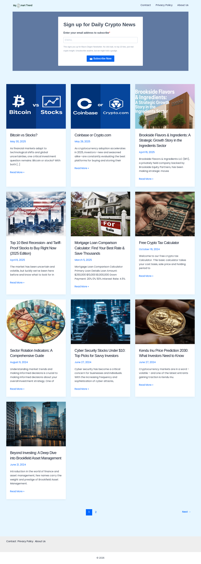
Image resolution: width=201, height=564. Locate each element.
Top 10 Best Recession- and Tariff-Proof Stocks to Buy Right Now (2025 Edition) (36, 248)
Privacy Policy (164, 5)
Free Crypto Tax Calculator (161, 243)
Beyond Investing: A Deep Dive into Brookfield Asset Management (36, 463)
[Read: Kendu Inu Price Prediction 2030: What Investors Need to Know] (165, 322)
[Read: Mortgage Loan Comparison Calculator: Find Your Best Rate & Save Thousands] (100, 214)
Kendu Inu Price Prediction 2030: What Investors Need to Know (164, 356)
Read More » (17, 172)
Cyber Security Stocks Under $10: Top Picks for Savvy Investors (99, 356)
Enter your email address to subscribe (86, 32)
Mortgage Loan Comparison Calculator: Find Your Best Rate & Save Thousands (98, 248)
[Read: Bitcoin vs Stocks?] (36, 106)
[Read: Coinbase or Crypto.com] (100, 106)
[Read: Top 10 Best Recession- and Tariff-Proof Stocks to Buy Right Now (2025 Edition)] (36, 214)
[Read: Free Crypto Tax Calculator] (165, 214)
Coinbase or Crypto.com (95, 135)
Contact (146, 5)
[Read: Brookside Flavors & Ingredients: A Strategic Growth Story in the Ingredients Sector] (165, 106)
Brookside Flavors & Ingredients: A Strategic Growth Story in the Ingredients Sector (164, 140)
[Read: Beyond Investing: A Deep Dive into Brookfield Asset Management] (36, 429)
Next (186, 523)
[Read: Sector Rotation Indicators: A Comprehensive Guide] (36, 322)
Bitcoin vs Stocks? (25, 135)
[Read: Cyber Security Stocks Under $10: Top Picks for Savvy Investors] (100, 322)
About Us (182, 5)
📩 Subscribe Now (100, 58)
